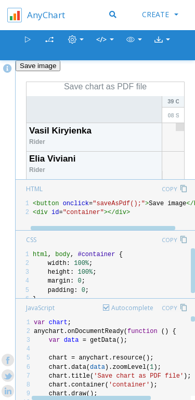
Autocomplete (132, 307)
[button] (134, 45)
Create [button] (160, 14)
